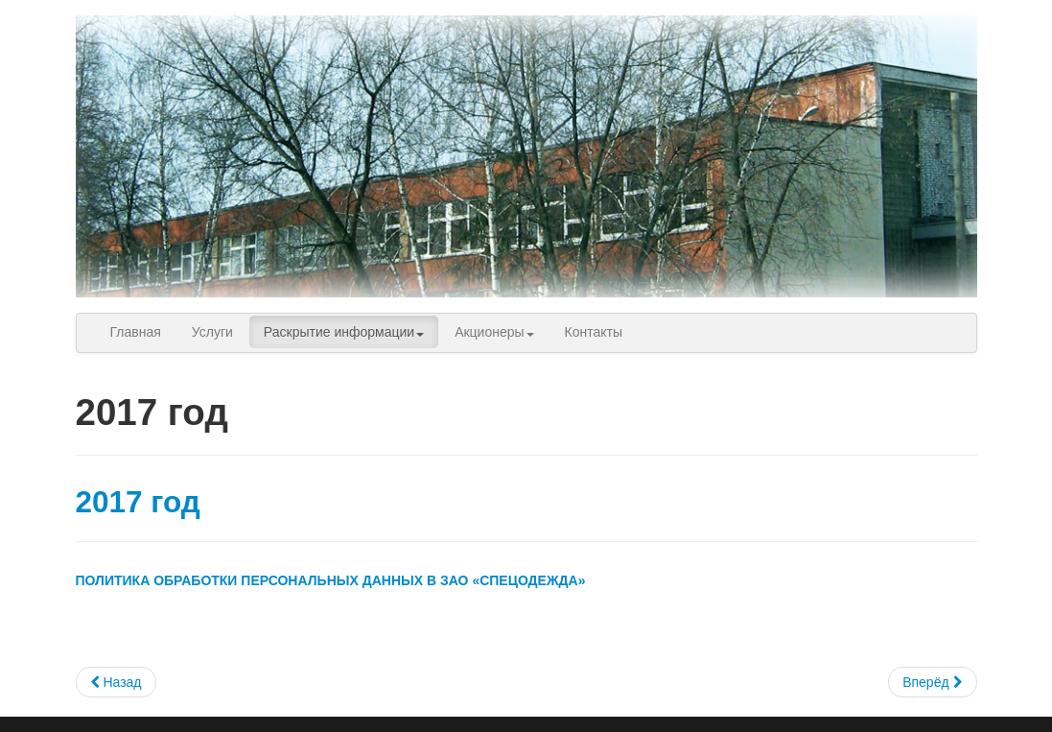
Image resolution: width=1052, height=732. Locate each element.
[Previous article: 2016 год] (116, 682)
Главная (135, 332)
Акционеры (494, 332)
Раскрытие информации (344, 332)
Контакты (593, 332)
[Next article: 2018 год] (932, 682)
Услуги (212, 332)
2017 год (138, 501)
